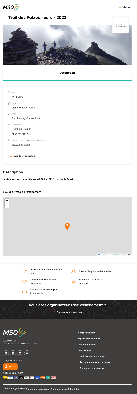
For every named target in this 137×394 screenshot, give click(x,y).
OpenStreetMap (115, 255)
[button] (67, 226)
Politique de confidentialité (68, 388)
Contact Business (87, 344)
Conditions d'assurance (40, 388)
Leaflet (101, 255)
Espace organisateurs (89, 338)
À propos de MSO (86, 333)
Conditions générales (14, 388)
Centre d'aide (84, 350)
